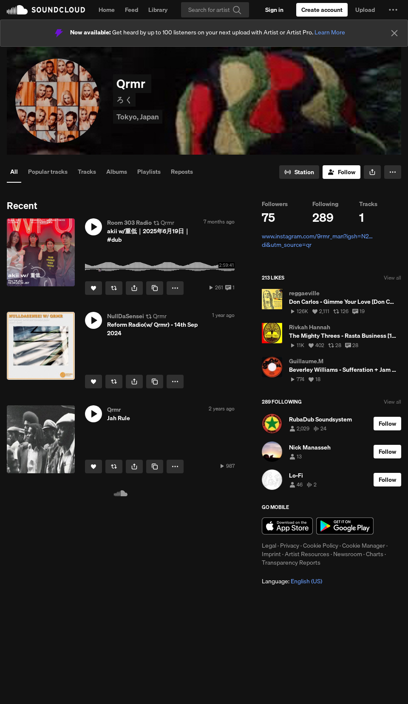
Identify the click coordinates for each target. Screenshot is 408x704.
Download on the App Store (287, 525)
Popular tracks (48, 171)
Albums (116, 171)
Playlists (149, 171)
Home (107, 9)
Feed (131, 9)
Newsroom (347, 554)
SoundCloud (46, 9)
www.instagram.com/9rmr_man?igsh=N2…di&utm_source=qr (317, 240)
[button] (393, 10)
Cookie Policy (320, 545)
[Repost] (113, 288)
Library (157, 9)
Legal (269, 545)
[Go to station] (299, 172)
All (14, 171)
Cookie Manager (363, 545)
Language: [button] (292, 581)
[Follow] (341, 172)
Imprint (271, 554)
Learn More (329, 32)
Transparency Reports (291, 562)
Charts (374, 554)
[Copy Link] (154, 288)
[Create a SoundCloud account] (322, 10)
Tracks (87, 171)
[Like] (93, 288)
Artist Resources (307, 554)
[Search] (215, 9)
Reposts (182, 171)
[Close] (394, 33)
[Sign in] (274, 10)
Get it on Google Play (345, 525)
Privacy (289, 545)
